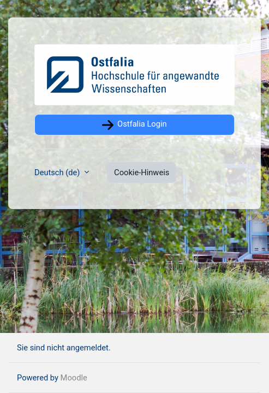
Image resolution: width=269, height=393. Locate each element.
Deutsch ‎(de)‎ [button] (58, 172)
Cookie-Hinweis (141, 172)
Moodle (74, 378)
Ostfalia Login (134, 125)
